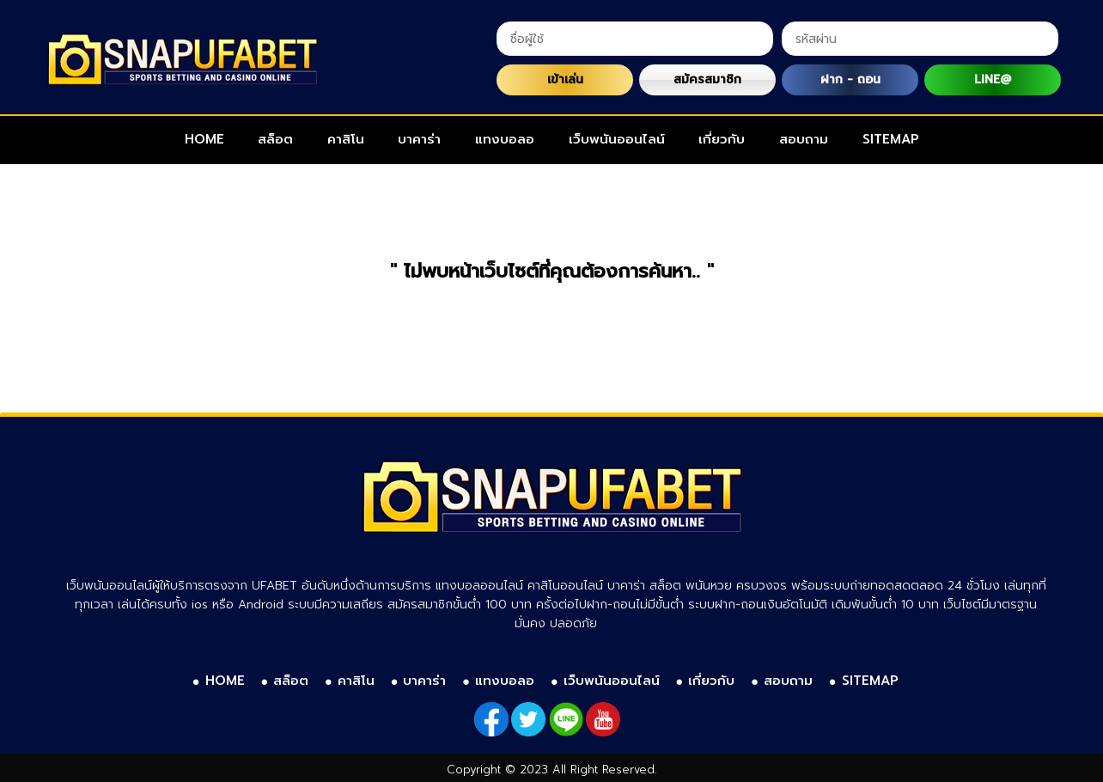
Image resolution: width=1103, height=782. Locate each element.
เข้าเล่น (565, 79)
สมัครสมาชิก (707, 79)
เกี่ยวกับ (721, 139)
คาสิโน (345, 139)
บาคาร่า (419, 139)
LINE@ (992, 79)
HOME (204, 139)
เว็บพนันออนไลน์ (617, 139)
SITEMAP (890, 139)
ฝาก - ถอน (850, 79)
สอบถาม (803, 139)
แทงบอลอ (504, 139)
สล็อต (275, 139)
